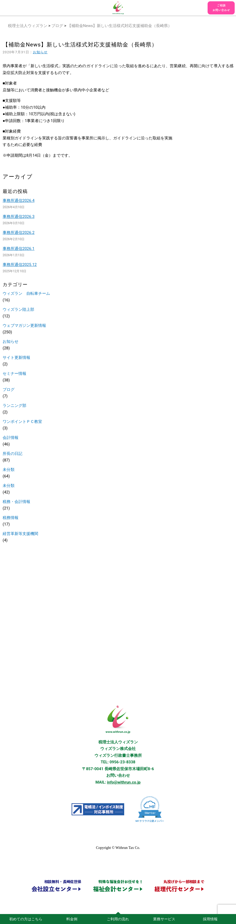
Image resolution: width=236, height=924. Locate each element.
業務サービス (164, 919)
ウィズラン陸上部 (18, 309)
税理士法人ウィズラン (27, 25)
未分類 (8, 469)
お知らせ (40, 52)
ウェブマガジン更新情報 (24, 325)
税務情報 (10, 517)
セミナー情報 (14, 373)
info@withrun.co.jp (124, 782)
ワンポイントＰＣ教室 (22, 421)
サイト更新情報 (16, 357)
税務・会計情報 (16, 501)
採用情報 (210, 919)
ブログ (57, 25)
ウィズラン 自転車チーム (26, 293)
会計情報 (10, 437)
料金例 (71, 919)
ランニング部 (14, 405)
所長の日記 (12, 453)
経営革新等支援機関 (20, 533)
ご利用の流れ (118, 919)
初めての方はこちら (25, 919)
